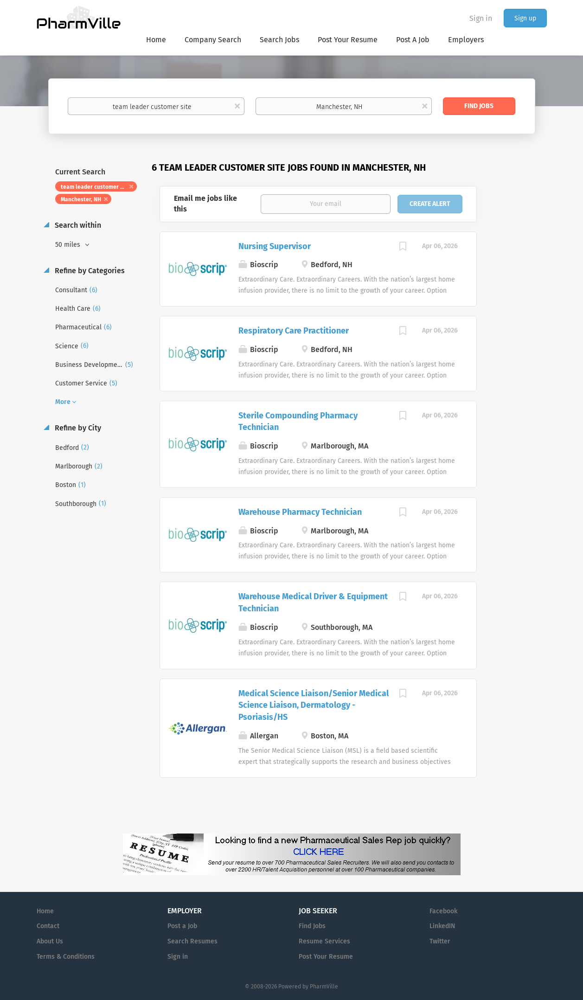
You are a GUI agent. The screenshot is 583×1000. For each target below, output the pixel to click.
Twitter (439, 941)
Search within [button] (77, 225)
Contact (48, 926)
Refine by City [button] (77, 427)
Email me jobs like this (205, 203)
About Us (50, 941)
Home (45, 911)
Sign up (525, 18)
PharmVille (324, 986)
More (62, 402)
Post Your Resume (326, 957)
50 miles (68, 245)
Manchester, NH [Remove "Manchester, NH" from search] (81, 199)
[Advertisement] (521, 340)
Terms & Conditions (66, 957)
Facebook (443, 911)
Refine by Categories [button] (89, 270)
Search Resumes (192, 941)
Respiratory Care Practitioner (293, 331)
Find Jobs (478, 106)
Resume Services (324, 941)
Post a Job (182, 926)
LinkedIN (442, 926)
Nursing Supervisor (274, 246)
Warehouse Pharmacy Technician (300, 512)
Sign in (480, 18)
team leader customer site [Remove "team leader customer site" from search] (95, 187)
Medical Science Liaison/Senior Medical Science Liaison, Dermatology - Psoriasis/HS (313, 705)
